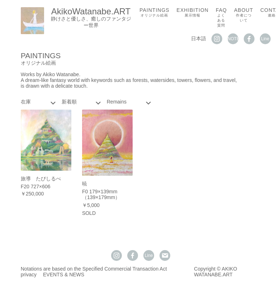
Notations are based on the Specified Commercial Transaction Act (94, 269)
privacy (29, 274)
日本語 (198, 38)
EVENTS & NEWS (63, 274)
